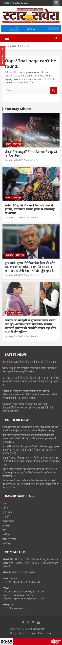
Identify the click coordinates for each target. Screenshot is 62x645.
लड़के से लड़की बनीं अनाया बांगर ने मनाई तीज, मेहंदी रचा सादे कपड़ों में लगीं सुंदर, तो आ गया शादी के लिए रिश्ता (30, 428)
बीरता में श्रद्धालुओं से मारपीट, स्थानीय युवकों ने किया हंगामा (31, 154)
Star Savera (31, 159)
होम (4, 503)
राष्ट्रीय (19, 312)
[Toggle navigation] (6, 38)
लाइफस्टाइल (8, 521)
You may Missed (18, 108)
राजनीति (6, 516)
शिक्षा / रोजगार (9, 539)
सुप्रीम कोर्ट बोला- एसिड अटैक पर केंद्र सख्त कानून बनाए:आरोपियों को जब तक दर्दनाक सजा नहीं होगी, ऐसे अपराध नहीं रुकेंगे (27, 407)
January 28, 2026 (14, 159)
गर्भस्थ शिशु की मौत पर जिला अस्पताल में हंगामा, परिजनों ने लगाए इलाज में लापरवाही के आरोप (30, 209)
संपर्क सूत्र (6, 543)
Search (53, 90)
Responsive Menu (56, 3)
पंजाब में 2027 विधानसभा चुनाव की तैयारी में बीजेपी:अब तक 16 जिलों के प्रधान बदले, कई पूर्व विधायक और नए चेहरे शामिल (30, 459)
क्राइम (8, 144)
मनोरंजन (6, 534)
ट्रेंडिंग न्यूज (17, 144)
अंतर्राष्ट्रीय (9, 255)
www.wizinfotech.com (38, 633)
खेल (4, 530)
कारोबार (6, 525)
